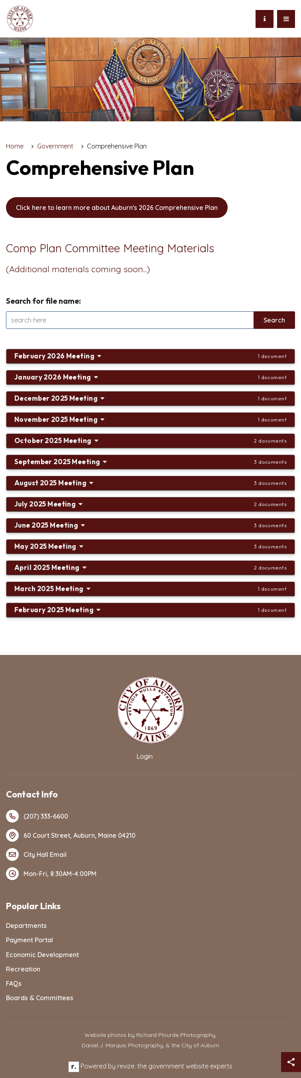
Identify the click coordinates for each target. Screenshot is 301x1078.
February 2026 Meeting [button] (150, 356)
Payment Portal (29, 940)
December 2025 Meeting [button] (150, 398)
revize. (126, 1066)
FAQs (14, 983)
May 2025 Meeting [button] (150, 546)
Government (55, 146)
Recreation (23, 969)
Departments (26, 926)
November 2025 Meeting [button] (150, 419)
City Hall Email (36, 854)
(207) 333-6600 (37, 816)
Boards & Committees (39, 998)
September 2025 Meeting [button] (150, 461)
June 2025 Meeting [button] (150, 525)
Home (15, 146)
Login (144, 756)
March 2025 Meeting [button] (150, 588)
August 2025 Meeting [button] (150, 483)
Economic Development (42, 955)
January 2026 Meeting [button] (150, 377)
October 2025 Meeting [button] (150, 440)
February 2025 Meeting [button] (150, 609)
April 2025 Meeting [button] (150, 567)
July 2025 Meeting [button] (150, 504)
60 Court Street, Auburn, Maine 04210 (71, 835)
